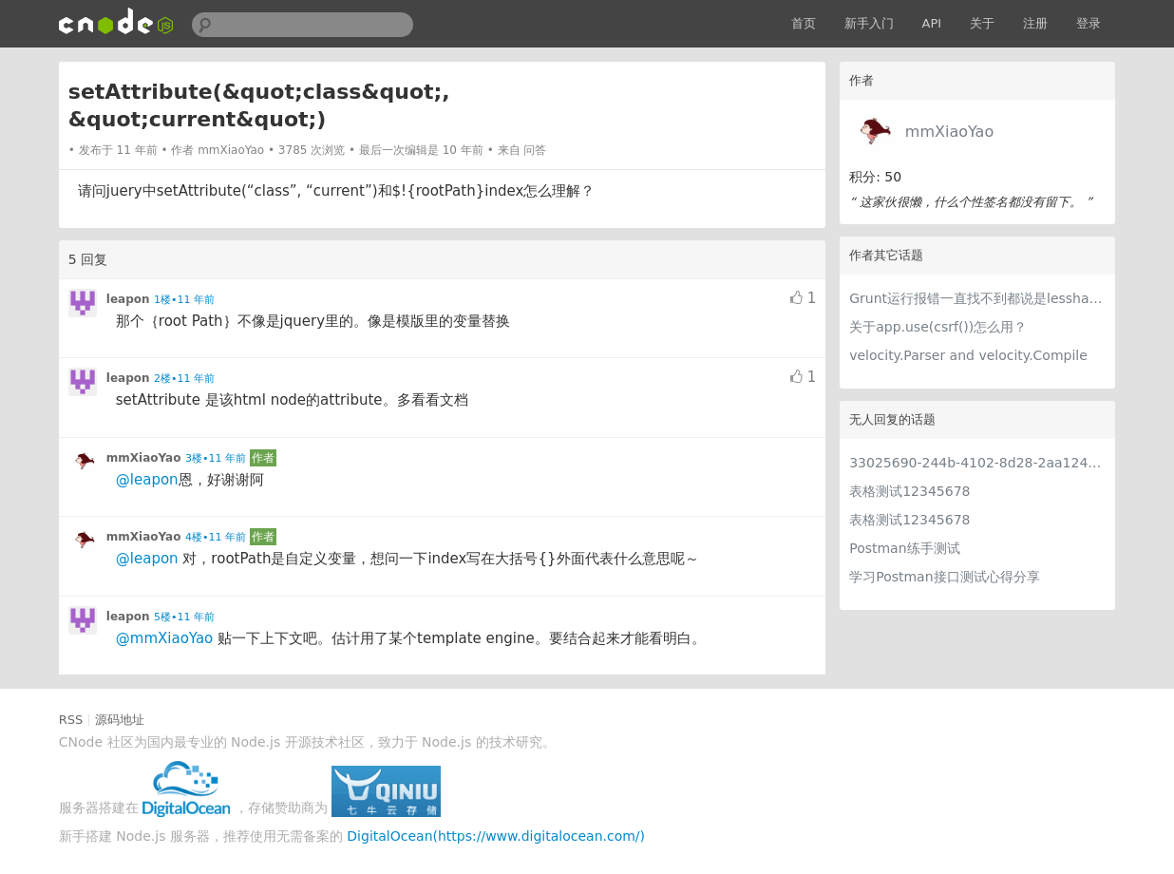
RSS (71, 719)
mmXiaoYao (949, 132)
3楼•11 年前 (215, 458)
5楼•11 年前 (184, 617)
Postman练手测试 (904, 548)
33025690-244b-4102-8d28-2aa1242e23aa (977, 462)
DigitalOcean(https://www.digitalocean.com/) (496, 836)
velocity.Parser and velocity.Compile (968, 355)
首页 (803, 23)
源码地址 (119, 719)
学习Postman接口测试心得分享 (944, 576)
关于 (982, 23)
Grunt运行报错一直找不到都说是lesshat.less (977, 298)
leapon (128, 299)
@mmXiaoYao (165, 638)
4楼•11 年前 (215, 537)
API (932, 23)
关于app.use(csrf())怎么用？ (938, 326)
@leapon (147, 479)
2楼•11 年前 (184, 378)
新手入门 (869, 23)
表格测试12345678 (909, 491)
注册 (1035, 23)
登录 (1088, 23)
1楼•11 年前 (184, 300)
